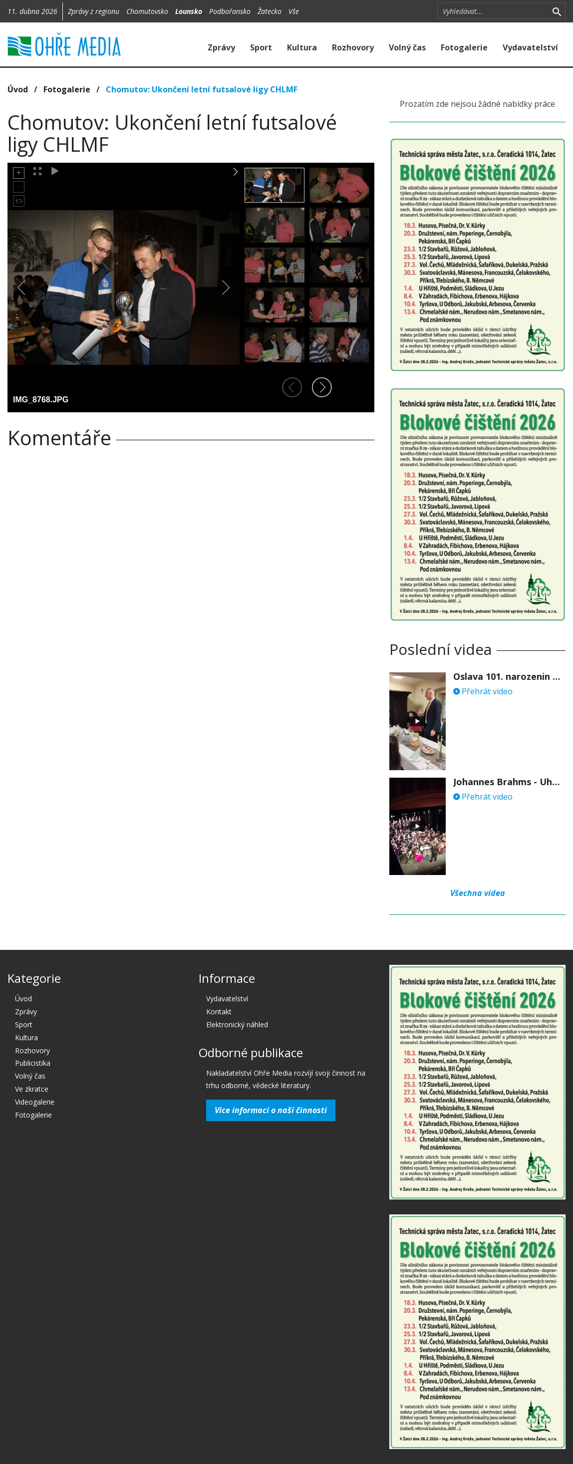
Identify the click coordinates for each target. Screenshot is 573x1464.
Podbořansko (230, 11)
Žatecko (270, 11)
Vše (293, 11)
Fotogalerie (464, 47)
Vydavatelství (530, 47)
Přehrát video (483, 691)
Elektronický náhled (237, 1024)
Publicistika (32, 1063)
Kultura (302, 47)
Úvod (17, 89)
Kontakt (219, 1011)
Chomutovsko (147, 11)
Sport (261, 47)
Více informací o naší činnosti (271, 1110)
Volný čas (407, 47)
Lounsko (188, 11)
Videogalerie (34, 1102)
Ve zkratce (31, 1089)
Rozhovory (353, 47)
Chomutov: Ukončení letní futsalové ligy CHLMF (201, 89)
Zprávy (221, 47)
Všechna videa (477, 892)
